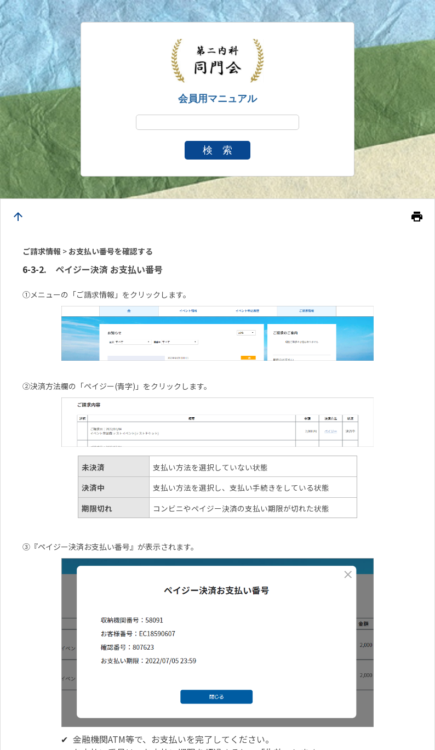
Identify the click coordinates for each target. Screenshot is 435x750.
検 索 (217, 150)
